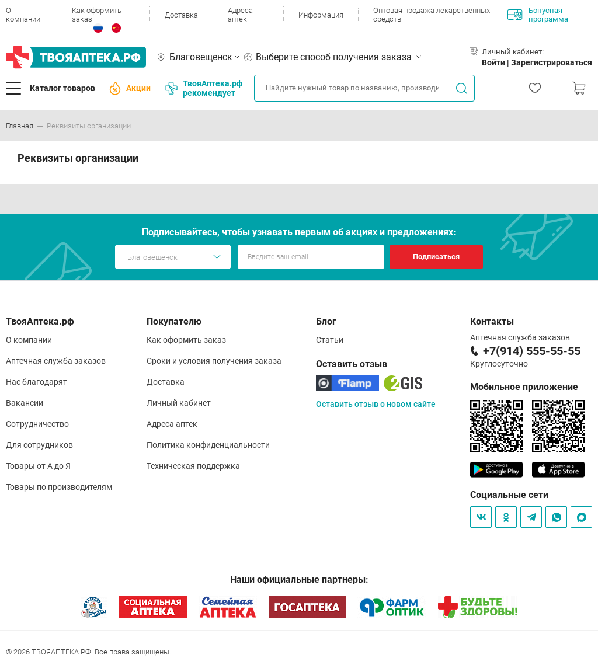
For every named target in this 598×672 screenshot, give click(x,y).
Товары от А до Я (38, 466)
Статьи (329, 339)
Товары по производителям (59, 487)
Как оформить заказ (96, 14)
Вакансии (24, 403)
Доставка (181, 15)
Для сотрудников (39, 445)
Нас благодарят (36, 382)
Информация (320, 15)
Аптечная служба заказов (56, 360)
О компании (23, 14)
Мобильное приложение (524, 386)
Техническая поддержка (193, 466)
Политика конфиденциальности (208, 445)
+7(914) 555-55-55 (531, 351)
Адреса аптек (240, 14)
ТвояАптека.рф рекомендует (203, 88)
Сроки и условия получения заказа (214, 360)
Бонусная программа (537, 14)
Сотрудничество (37, 424)
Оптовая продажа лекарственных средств (431, 14)
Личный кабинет (179, 403)
